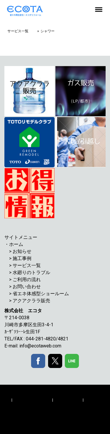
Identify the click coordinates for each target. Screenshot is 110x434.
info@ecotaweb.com (40, 346)
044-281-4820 (41, 339)
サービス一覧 (27, 265)
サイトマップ (14, 405)
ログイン (10, 418)
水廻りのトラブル (31, 272)
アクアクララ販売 (31, 300)
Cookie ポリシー (68, 400)
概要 (7, 400)
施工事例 (22, 258)
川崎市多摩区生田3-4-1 (31, 324)
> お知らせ (20, 251)
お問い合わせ (27, 286)
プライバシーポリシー (32, 400)
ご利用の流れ (27, 279)
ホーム (16, 244)
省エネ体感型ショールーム (41, 293)
